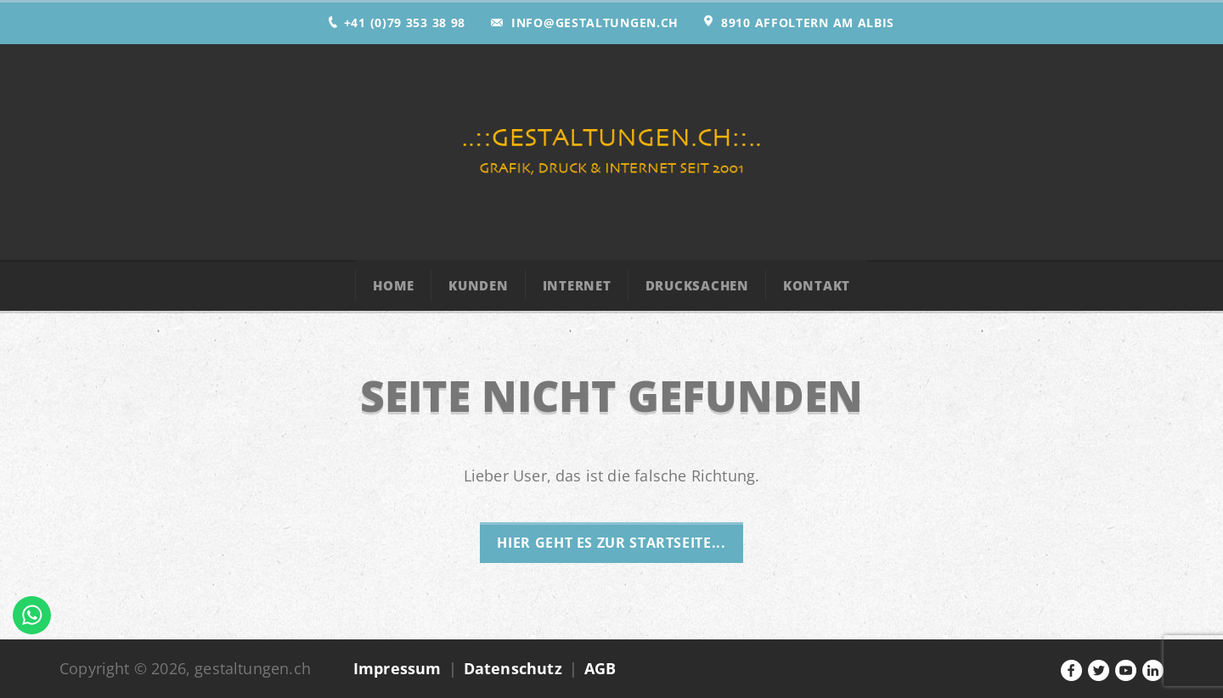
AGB (600, 668)
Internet (577, 285)
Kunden (478, 285)
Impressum (397, 668)
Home (393, 285)
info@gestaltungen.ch (595, 22)
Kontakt (816, 285)
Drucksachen (697, 285)
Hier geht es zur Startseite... (611, 542)
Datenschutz (513, 668)
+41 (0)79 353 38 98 (404, 22)
